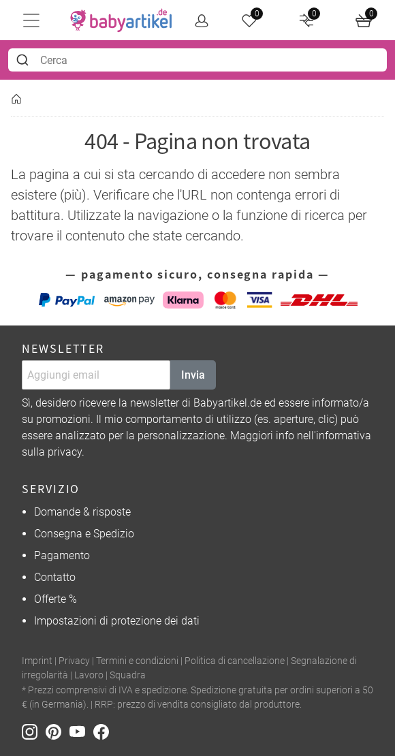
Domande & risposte (82, 511)
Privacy (74, 661)
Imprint (37, 661)
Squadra (128, 675)
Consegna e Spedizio (84, 533)
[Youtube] (81, 731)
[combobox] (197, 60)
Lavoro (89, 675)
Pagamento (62, 555)
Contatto (55, 577)
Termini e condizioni (137, 661)
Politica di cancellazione (235, 661)
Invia (193, 374)
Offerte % (55, 599)
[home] (121, 20)
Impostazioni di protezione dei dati (117, 620)
